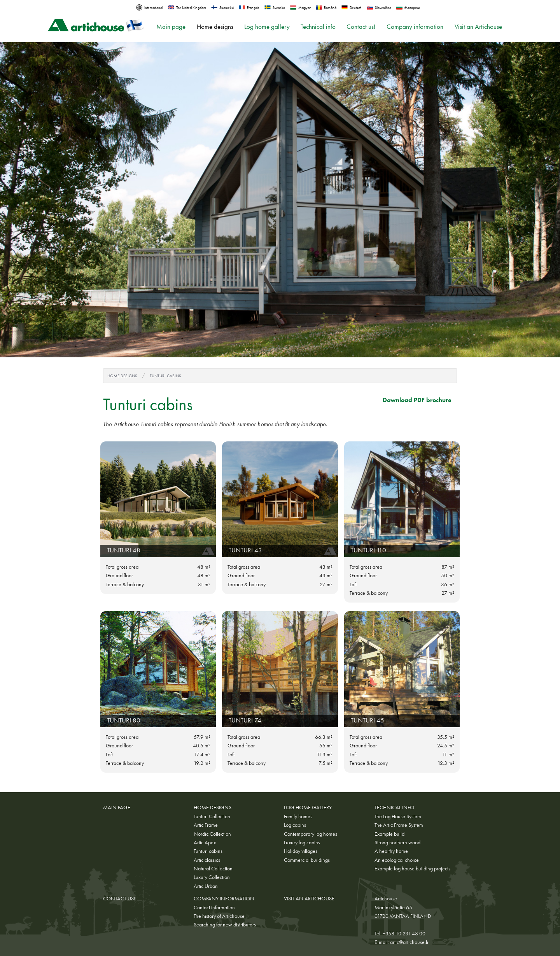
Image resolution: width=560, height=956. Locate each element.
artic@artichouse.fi (409, 941)
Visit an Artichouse (478, 27)
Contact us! (361, 27)
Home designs (215, 27)
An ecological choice (396, 859)
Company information (415, 27)
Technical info (318, 27)
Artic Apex (205, 842)
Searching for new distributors (225, 924)
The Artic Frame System (398, 824)
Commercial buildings (307, 859)
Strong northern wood (397, 842)
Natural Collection (213, 868)
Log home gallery (267, 27)
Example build (389, 833)
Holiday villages (300, 850)
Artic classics (207, 859)
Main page (171, 27)
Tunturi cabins (165, 375)
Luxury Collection (212, 876)
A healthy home (391, 850)
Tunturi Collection (212, 816)
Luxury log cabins (302, 842)
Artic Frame (206, 824)
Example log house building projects (412, 868)
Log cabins (295, 824)
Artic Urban (206, 885)
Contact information (214, 907)
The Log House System (397, 816)
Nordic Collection (212, 833)
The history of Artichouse (219, 915)
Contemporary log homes (310, 833)
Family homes (298, 816)
